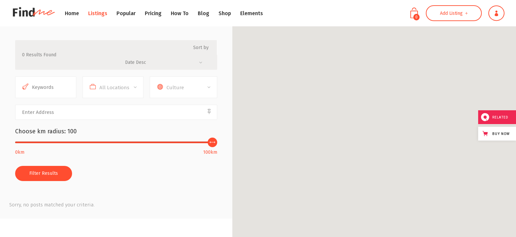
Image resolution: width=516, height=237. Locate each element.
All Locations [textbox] (114, 88)
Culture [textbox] (175, 88)
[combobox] (166, 62)
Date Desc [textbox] (135, 62)
